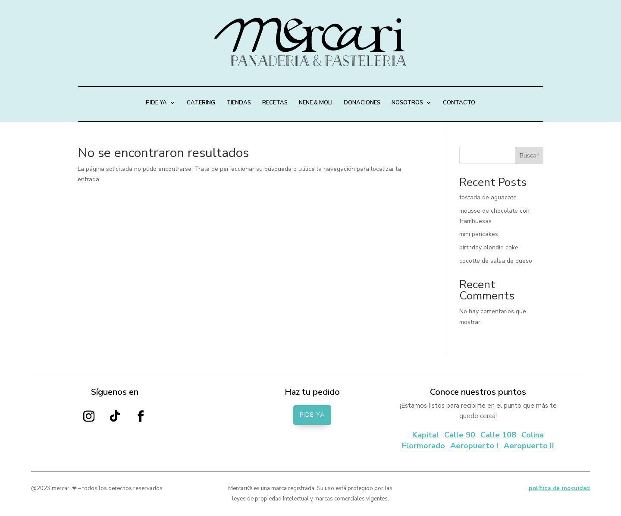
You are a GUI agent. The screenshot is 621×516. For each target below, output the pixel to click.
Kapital (425, 435)
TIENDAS (238, 103)
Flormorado (423, 445)
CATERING (201, 103)
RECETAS (275, 103)
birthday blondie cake (488, 247)
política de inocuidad (559, 488)
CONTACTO (459, 103)
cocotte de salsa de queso (495, 261)
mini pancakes (478, 234)
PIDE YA (156, 103)
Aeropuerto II (529, 445)
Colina (532, 435)
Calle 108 (498, 435)
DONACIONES (362, 103)
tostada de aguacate (488, 197)
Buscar (529, 155)
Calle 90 (459, 435)
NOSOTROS (407, 103)
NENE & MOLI (315, 103)
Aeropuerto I (474, 445)
